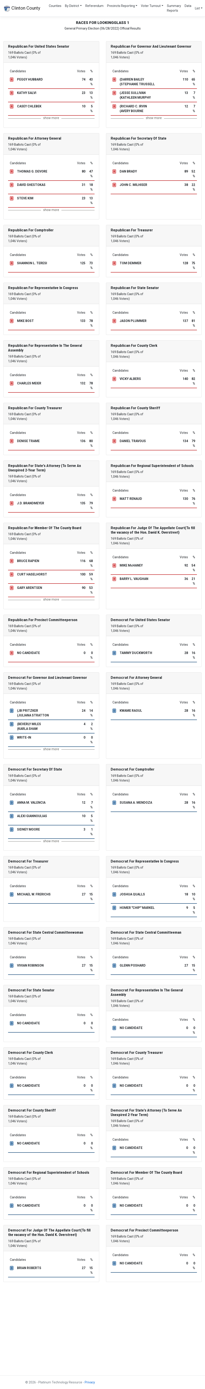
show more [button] (51, 118)
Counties (55, 6)
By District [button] (72, 6)
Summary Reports (174, 8)
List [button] (197, 8)
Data (188, 6)
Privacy (90, 1382)
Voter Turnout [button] (151, 6)
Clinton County (22, 8)
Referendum (94, 6)
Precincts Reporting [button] (121, 6)
